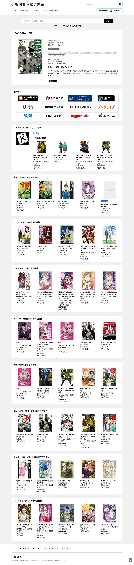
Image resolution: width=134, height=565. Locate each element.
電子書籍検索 (24, 10)
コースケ (51, 40)
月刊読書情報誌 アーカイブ (109, 10)
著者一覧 (36, 10)
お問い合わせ (66, 548)
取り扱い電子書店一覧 (50, 10)
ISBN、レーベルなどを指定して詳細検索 (67, 26)
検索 (120, 4)
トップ (14, 10)
